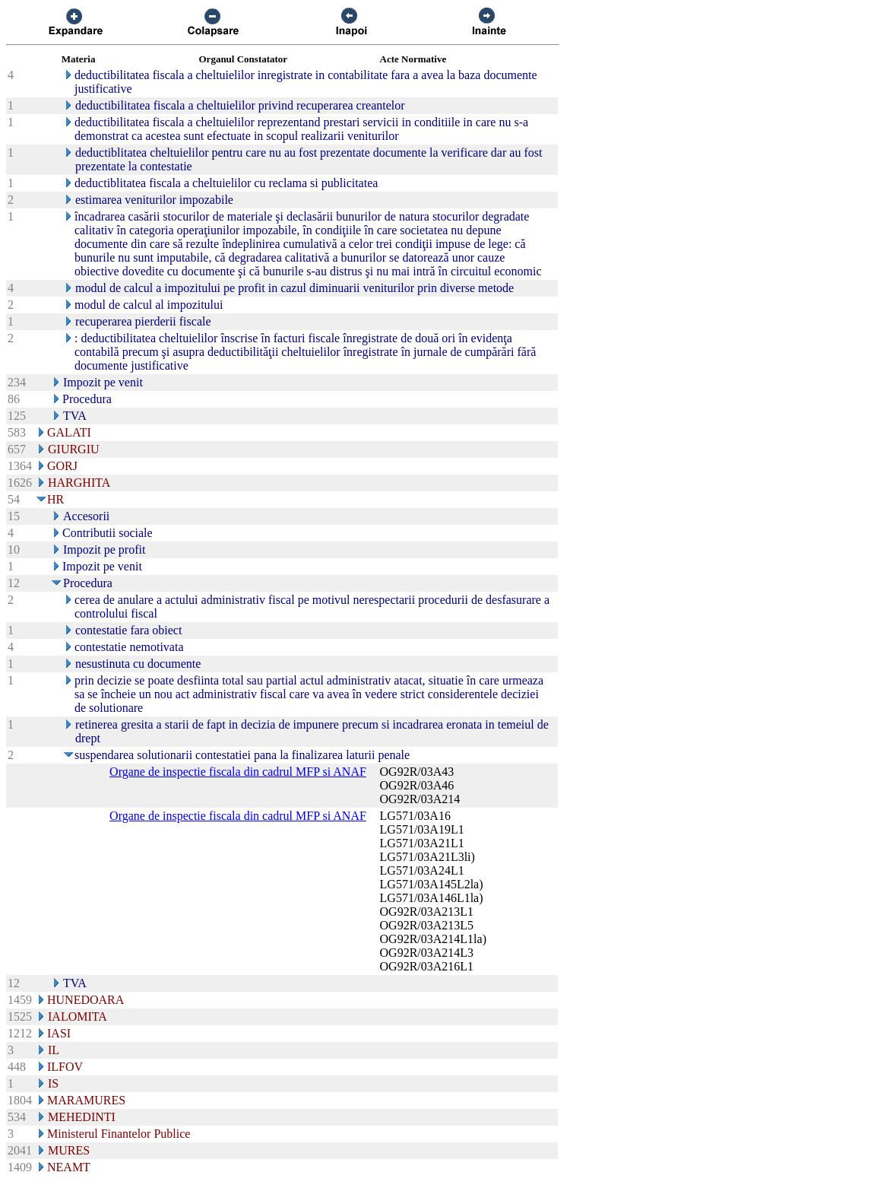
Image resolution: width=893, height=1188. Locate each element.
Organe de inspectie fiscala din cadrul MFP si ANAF (237, 771)
